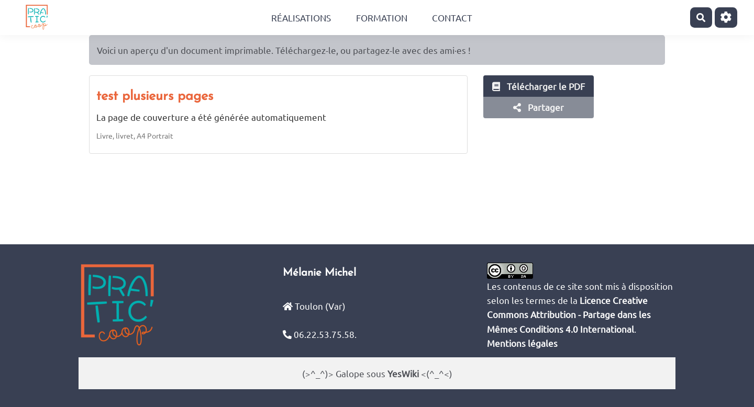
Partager (538, 106)
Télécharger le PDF (538, 86)
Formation (381, 17)
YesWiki (403, 373)
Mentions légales (522, 342)
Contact (452, 17)
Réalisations (301, 17)
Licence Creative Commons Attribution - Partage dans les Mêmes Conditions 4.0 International (569, 314)
